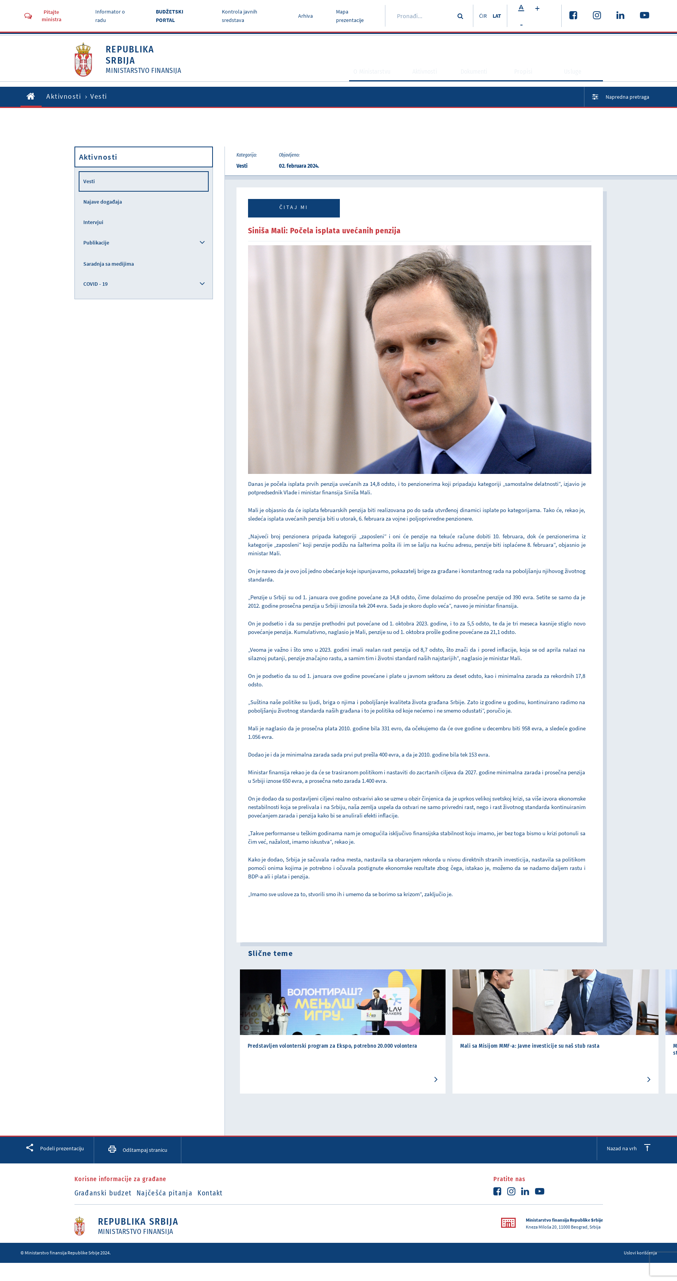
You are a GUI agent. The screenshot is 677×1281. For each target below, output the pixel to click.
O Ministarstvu (354, 79)
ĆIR (479, 15)
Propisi (528, 79)
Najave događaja (102, 201)
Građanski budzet (103, 1192)
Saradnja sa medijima (108, 263)
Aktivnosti (418, 79)
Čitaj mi (293, 207)
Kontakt (228, 1192)
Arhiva (302, 15)
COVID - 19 (95, 283)
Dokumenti (475, 79)
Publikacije (96, 242)
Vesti (89, 181)
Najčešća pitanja (174, 1192)
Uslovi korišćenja (640, 1252)
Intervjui (93, 222)
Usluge (578, 79)
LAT (496, 15)
